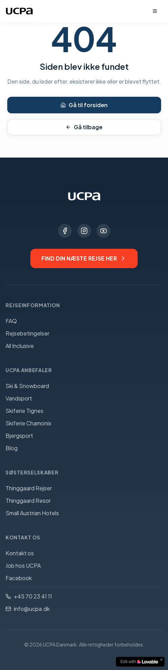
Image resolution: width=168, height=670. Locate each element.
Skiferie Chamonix (28, 423)
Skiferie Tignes (24, 410)
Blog (12, 448)
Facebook (19, 578)
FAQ (11, 320)
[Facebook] (65, 231)
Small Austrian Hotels (32, 513)
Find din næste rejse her (84, 258)
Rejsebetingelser (27, 333)
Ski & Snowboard (27, 385)
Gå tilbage (84, 127)
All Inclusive (20, 345)
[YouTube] (103, 231)
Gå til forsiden (84, 104)
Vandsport (19, 398)
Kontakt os (20, 553)
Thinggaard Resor (28, 500)
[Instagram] (84, 231)
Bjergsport (19, 435)
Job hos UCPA (23, 565)
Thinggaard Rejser (29, 488)
